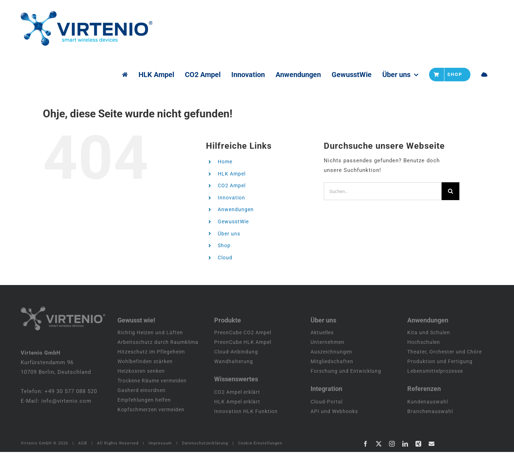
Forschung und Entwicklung (346, 392)
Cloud (225, 257)
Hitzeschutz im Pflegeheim (151, 373)
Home (225, 161)
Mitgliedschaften (332, 382)
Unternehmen (327, 363)
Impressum (160, 464)
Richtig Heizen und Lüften (150, 353)
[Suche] (450, 191)
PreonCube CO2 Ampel (242, 353)
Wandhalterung (233, 382)
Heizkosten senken (141, 392)
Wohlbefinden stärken (145, 382)
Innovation (231, 197)
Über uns (229, 233)
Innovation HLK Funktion (246, 432)
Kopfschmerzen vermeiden (151, 430)
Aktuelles (322, 353)
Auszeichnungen (331, 373)
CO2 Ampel (232, 185)
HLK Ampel (232, 174)
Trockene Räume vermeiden (152, 402)
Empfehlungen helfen (144, 421)
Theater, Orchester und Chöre (444, 373)
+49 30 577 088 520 (71, 412)
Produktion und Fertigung (440, 382)
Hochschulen (423, 363)
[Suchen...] (383, 191)
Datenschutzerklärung (205, 464)
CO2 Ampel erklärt (237, 413)
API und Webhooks (334, 432)
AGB (82, 464)
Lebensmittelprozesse (435, 392)
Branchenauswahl (430, 432)
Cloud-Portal (327, 423)
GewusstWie (233, 221)
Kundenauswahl (427, 423)
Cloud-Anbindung (236, 373)
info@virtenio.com (66, 422)
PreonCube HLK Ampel (242, 363)
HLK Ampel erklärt (237, 423)
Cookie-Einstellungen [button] (260, 464)
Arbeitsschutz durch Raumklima (157, 363)
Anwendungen (236, 209)
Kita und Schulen (428, 353)
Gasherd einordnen (141, 411)
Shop (224, 245)
